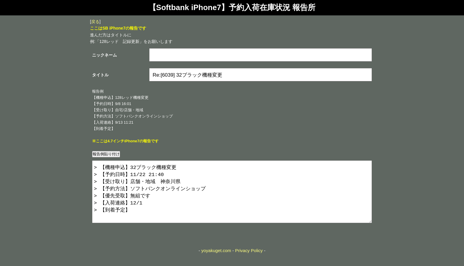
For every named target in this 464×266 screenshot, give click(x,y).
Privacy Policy (248, 262)
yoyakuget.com (216, 262)
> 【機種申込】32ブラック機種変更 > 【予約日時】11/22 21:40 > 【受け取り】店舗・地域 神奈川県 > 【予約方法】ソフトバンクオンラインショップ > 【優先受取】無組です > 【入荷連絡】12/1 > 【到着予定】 (232, 197)
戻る (95, 21)
